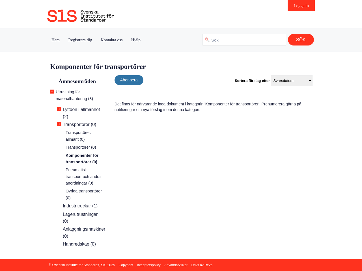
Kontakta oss (112, 40)
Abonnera (129, 80)
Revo (208, 265)
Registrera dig (80, 40)
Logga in (301, 5)
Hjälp (136, 40)
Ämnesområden (77, 81)
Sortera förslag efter (252, 81)
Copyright (126, 265)
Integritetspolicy (148, 265)
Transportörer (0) (79, 124)
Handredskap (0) (79, 244)
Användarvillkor (176, 265)
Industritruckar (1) (80, 205)
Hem (55, 40)
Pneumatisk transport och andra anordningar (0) (83, 176)
